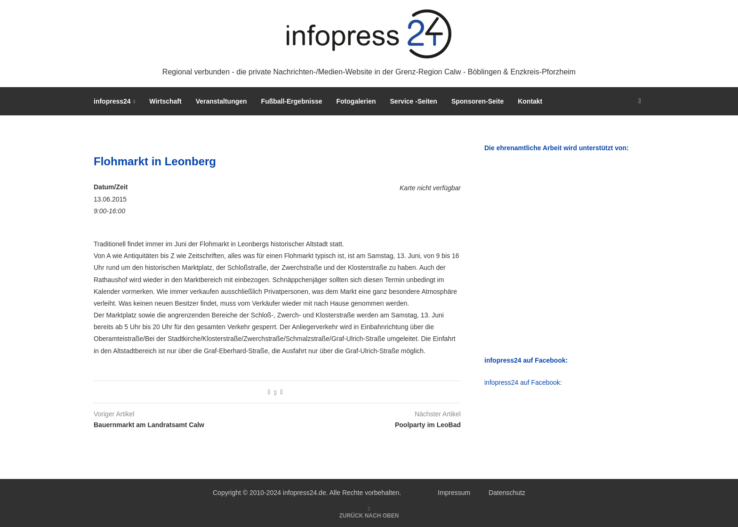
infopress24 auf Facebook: (523, 382)
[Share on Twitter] (275, 392)
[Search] (639, 101)
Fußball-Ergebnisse (291, 101)
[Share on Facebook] (269, 392)
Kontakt (530, 101)
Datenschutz (507, 492)
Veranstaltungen (221, 101)
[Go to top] (369, 515)
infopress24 (112, 101)
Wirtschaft (165, 101)
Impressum (454, 492)
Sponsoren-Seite (477, 101)
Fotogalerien (356, 101)
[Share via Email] (282, 392)
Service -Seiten (413, 101)
